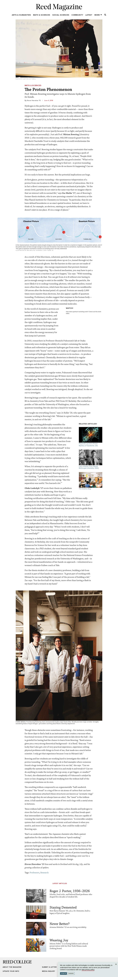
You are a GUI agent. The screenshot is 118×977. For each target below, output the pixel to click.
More (98, 15)
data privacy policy (88, 970)
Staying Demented (63, 907)
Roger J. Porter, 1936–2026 (70, 891)
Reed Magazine (59, 7)
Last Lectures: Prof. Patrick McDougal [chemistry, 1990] (90, 459)
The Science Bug (90, 481)
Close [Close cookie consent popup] (116, 966)
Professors (34, 872)
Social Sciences (60, 15)
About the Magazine (12, 967)
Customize (71, 973)
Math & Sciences (41, 15)
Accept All (63, 973)
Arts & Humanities (21, 15)
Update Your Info (11, 971)
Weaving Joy (59, 940)
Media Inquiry (48, 971)
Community (77, 15)
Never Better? (60, 924)
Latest (88, 15)
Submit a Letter (49, 967)
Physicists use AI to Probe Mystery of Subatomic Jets (90, 437)
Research (44, 872)
